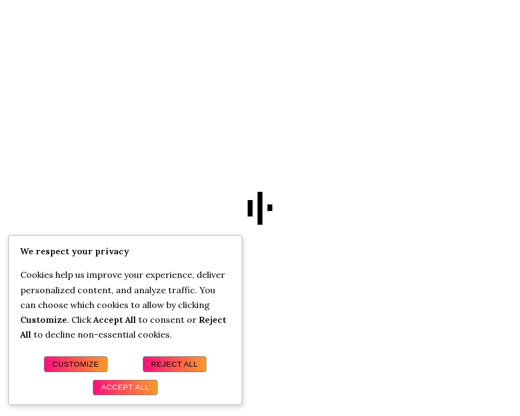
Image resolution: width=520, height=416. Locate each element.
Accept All (125, 387)
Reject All (174, 364)
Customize (76, 364)
